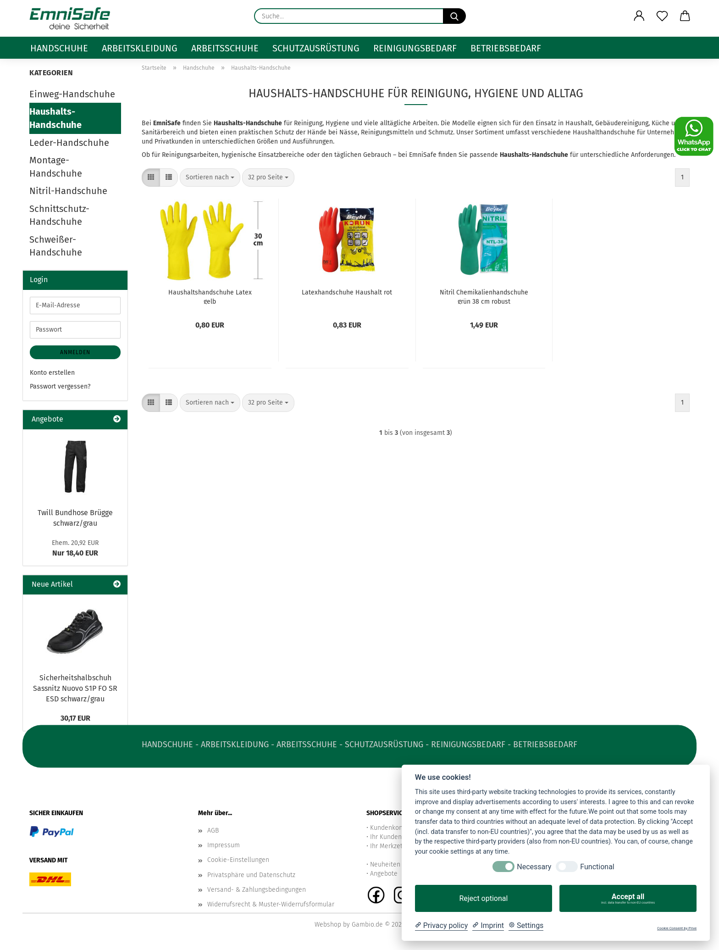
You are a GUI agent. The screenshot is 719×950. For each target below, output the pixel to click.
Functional (597, 866)
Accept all (628, 898)
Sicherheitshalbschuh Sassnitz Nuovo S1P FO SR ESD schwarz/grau (75, 688)
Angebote (384, 874)
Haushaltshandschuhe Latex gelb (210, 296)
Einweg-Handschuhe (72, 94)
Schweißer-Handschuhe (55, 246)
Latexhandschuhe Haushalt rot (347, 292)
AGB (213, 830)
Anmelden (75, 352)
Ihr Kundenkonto (394, 837)
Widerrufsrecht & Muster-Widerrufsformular (270, 904)
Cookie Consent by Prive (677, 928)
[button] (639, 16)
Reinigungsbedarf (415, 48)
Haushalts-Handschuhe (55, 118)
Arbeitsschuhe (225, 48)
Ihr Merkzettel (390, 846)
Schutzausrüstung (316, 48)
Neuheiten (385, 864)
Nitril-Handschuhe (68, 190)
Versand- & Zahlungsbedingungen (256, 890)
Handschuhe (59, 48)
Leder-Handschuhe (69, 142)
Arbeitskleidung (139, 48)
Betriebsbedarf (505, 48)
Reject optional (483, 898)
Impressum (223, 845)
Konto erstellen (52, 373)
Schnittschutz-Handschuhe (59, 215)
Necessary (534, 866)
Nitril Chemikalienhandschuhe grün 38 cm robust (484, 296)
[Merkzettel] (662, 16)
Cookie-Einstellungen (238, 860)
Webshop (328, 924)
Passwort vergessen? (60, 386)
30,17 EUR (75, 718)
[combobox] (210, 177)
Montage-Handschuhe (55, 167)
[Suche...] (454, 16)
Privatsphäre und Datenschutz (251, 875)
